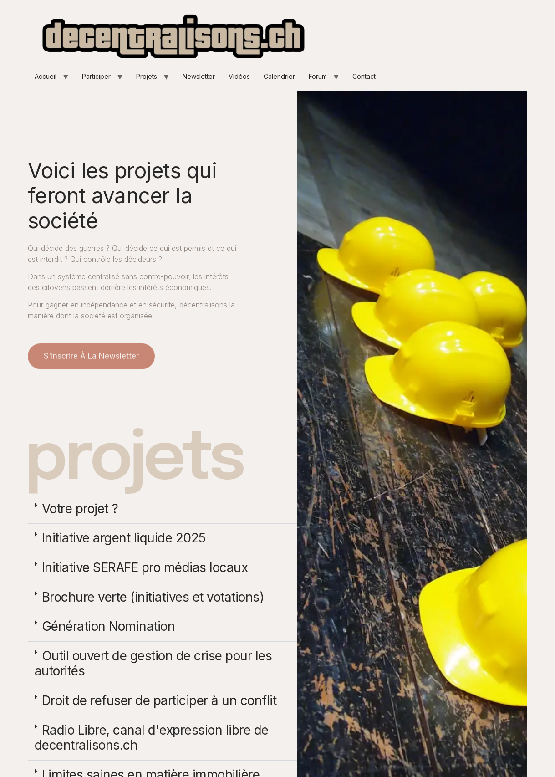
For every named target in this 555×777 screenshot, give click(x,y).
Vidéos (239, 76)
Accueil (45, 76)
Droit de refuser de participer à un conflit (159, 700)
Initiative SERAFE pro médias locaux (145, 567)
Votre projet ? (80, 508)
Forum (318, 76)
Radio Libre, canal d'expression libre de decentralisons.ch (152, 737)
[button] (162, 509)
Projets (146, 76)
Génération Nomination (108, 626)
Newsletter (199, 76)
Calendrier (279, 76)
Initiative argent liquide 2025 (124, 538)
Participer (96, 76)
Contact (364, 76)
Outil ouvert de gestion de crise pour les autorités (153, 663)
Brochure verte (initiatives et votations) (153, 597)
